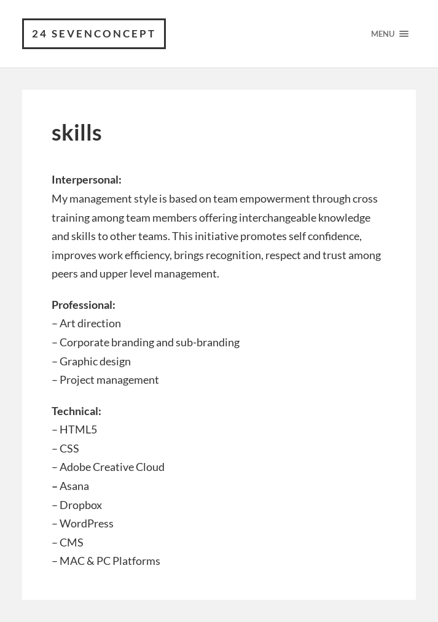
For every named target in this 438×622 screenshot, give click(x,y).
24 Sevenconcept (94, 33)
